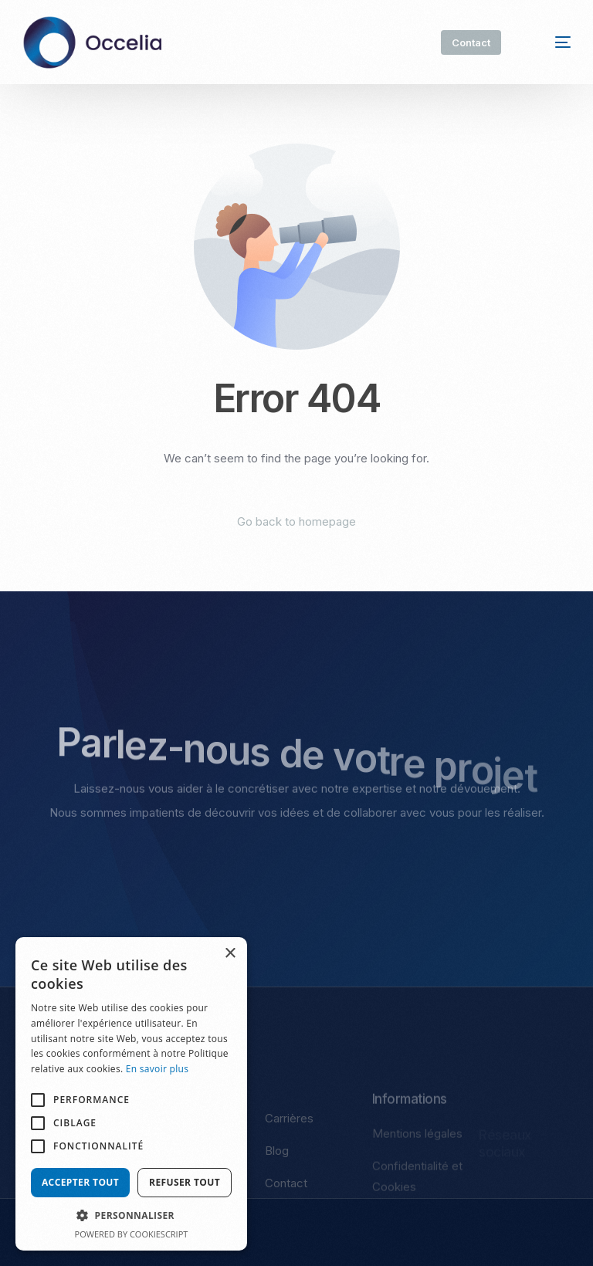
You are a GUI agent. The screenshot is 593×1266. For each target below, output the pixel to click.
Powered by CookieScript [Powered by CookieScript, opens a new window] (131, 1234)
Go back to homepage (296, 521)
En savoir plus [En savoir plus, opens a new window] (157, 1068)
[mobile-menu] (551, 42)
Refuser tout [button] (184, 1182)
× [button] (230, 954)
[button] (131, 1215)
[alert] (131, 1094)
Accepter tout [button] (80, 1182)
